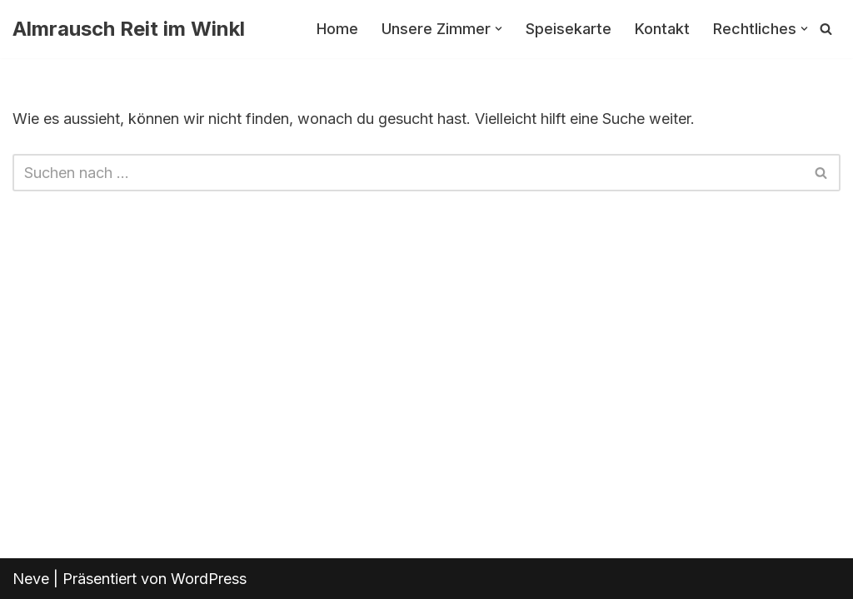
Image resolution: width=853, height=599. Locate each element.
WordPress (209, 578)
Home (337, 28)
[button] (498, 28)
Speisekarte (568, 28)
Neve (30, 578)
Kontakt (662, 28)
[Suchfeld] (826, 28)
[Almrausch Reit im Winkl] (128, 29)
